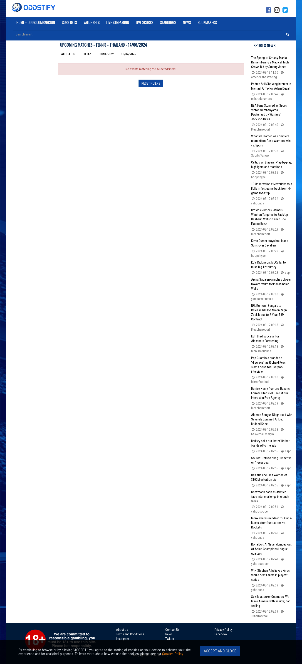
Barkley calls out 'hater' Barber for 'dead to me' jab (272, 446)
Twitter (169, 639)
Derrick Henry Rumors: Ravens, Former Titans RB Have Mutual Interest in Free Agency (272, 398)
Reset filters (150, 83)
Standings (168, 22)
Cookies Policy (172, 654)
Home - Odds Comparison (35, 22)
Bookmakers (207, 22)
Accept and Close (220, 651)
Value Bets (91, 22)
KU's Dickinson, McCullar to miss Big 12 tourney (272, 268)
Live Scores (144, 22)
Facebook (221, 634)
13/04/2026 (128, 54)
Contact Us (172, 629)
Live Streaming (117, 22)
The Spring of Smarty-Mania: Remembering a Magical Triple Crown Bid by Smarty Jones (272, 67)
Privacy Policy (224, 629)
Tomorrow (106, 54)
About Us (122, 629)
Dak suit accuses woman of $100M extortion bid (272, 480)
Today (86, 54)
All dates (68, 54)
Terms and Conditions (130, 634)
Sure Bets (69, 22)
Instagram (122, 639)
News (187, 22)
